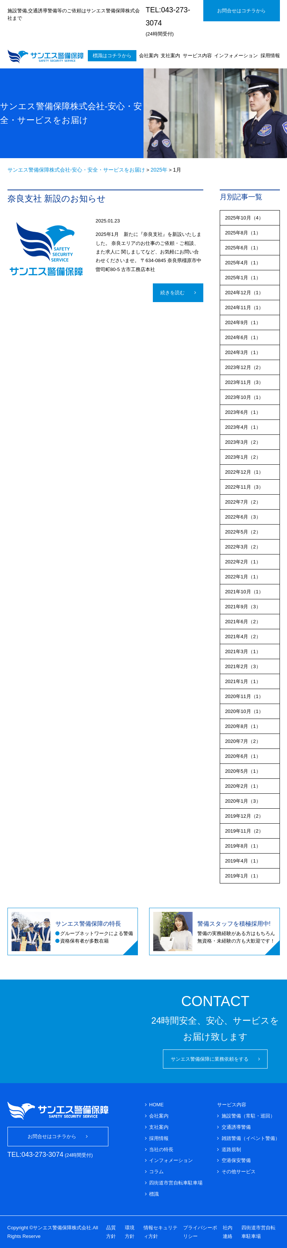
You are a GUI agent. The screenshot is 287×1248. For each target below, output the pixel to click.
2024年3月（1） (242, 352)
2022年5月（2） (242, 532)
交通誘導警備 (236, 1127)
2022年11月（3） (244, 487)
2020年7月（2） (242, 741)
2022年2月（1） (242, 562)
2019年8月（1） (242, 846)
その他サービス (239, 1171)
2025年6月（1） (242, 247)
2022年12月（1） (244, 472)
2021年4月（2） (242, 636)
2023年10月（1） (244, 397)
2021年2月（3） (242, 666)
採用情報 (270, 55)
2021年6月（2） (242, 621)
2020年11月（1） (244, 696)
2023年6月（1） (242, 412)
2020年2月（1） (242, 786)
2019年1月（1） (242, 876)
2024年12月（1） (244, 292)
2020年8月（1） (242, 726)
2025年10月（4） (244, 218)
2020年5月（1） (242, 771)
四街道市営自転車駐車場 (176, 1183)
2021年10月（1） (244, 591)
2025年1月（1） (242, 277)
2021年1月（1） (242, 681)
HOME (156, 1104)
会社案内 (148, 55)
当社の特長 (161, 1149)
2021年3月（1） (242, 651)
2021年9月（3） (242, 606)
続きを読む (172, 292)
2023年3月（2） (242, 442)
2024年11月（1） (244, 307)
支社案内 (170, 55)
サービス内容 (197, 55)
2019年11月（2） (244, 831)
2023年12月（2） (244, 367)
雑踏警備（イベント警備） (251, 1138)
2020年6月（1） (242, 756)
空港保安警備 (236, 1160)
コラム (156, 1171)
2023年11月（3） (244, 382)
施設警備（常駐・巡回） (248, 1116)
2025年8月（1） (242, 233)
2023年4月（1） (242, 427)
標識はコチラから (112, 55)
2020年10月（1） (244, 711)
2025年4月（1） (242, 262)
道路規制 (231, 1149)
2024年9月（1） (242, 322)
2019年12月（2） (244, 816)
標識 (154, 1194)
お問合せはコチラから (241, 10)
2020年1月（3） (242, 801)
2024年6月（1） (242, 337)
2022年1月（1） (242, 577)
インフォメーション (236, 55)
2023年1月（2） (242, 457)
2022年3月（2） (242, 547)
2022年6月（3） (242, 517)
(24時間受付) (168, 21)
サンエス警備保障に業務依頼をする (210, 1059)
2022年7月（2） (242, 502)
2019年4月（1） (242, 861)
